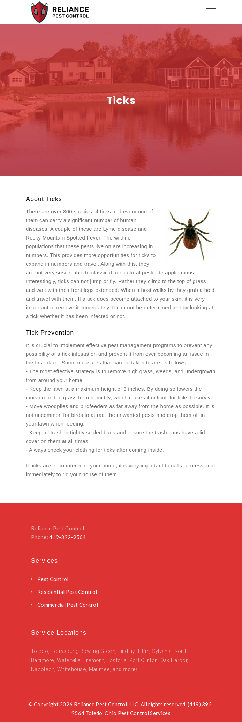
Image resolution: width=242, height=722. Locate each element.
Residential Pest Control (67, 592)
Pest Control (53, 579)
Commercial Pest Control (67, 605)
